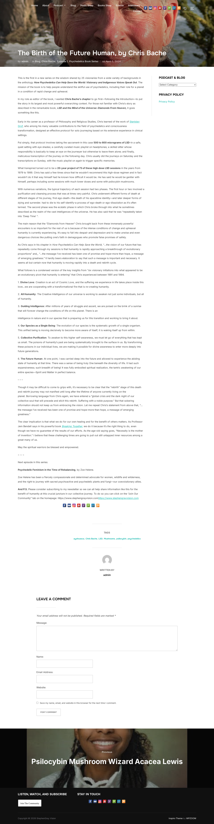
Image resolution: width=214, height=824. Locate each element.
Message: (41, 622)
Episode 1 (62, 61)
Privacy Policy (167, 101)
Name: (40, 656)
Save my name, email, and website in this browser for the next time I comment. (78, 703)
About (45, 5)
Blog (73, 5)
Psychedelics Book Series (83, 61)
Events (120, 5)
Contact (137, 11)
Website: (41, 687)
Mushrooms (109, 538)
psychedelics (134, 538)
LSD (101, 538)
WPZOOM (191, 818)
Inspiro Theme (175, 818)
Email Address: (44, 672)
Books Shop (104, 5)
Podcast (60, 5)
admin (24, 61)
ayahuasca (79, 538)
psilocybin (121, 538)
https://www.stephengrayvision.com (118, 498)
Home (34, 5)
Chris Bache (48, 61)
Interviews (134, 5)
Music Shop (86, 5)
